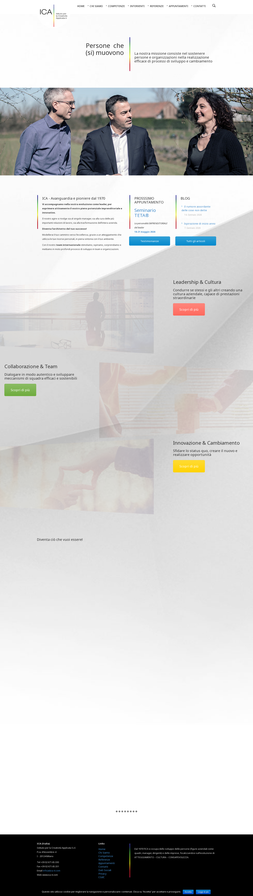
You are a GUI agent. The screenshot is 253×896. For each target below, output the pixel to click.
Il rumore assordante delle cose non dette (195, 208)
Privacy (102, 873)
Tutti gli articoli (195, 241)
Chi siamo (96, 6)
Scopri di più (189, 309)
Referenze (157, 6)
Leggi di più (203, 892)
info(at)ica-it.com (51, 870)
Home (81, 6)
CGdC (101, 877)
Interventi (137, 6)
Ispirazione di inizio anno (199, 223)
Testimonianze (149, 241)
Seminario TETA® (145, 212)
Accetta (188, 892)
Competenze (116, 6)
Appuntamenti (178, 6)
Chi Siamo (104, 852)
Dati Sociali (104, 870)
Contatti (199, 6)
